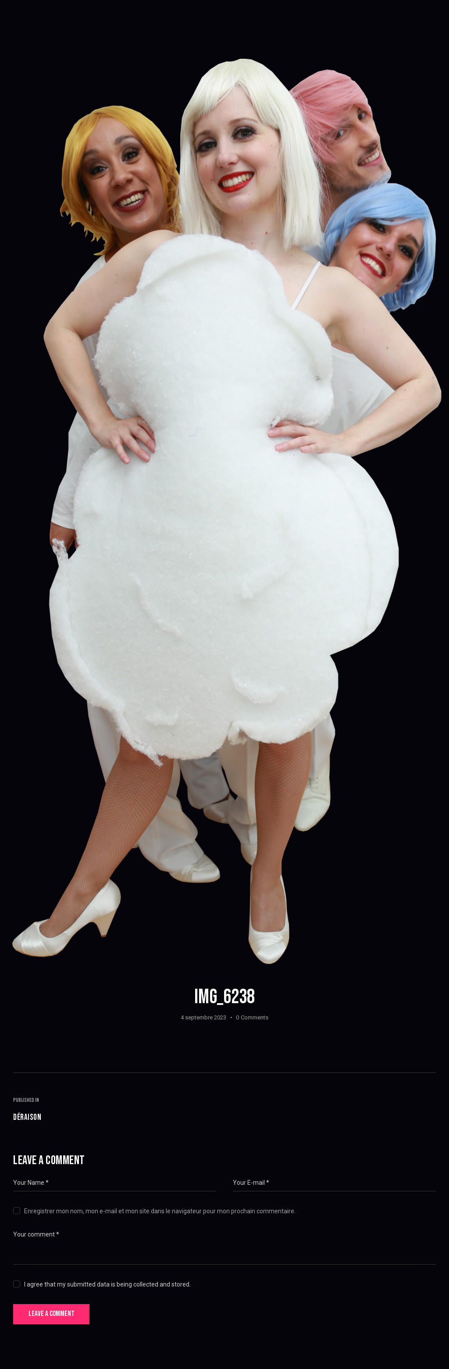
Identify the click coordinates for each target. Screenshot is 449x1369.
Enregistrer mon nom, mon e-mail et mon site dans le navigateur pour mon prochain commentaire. (160, 1212)
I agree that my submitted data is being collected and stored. (107, 1286)
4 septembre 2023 (203, 1017)
